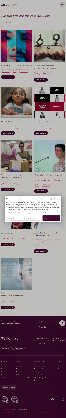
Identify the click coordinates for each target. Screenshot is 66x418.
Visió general (55, 199)
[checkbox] (11, 213)
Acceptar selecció (31, 218)
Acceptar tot (47, 218)
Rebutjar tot (11, 218)
